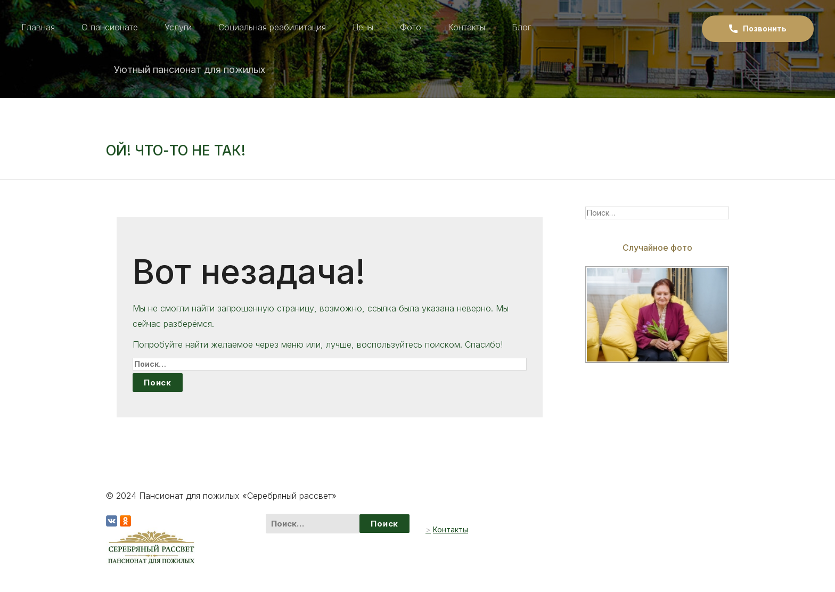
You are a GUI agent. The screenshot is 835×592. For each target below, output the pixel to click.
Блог (521, 27)
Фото (410, 27)
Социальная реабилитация (272, 27)
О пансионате (109, 27)
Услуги (178, 27)
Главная (38, 27)
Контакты (466, 27)
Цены (363, 27)
